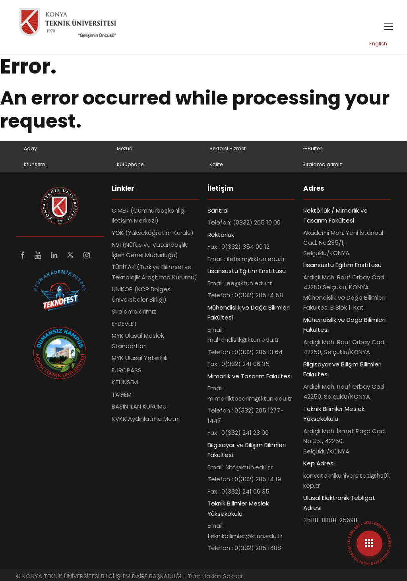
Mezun (124, 148)
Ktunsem (34, 164)
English (378, 43)
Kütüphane (130, 164)
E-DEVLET (124, 324)
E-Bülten (312, 148)
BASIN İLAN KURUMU (139, 406)
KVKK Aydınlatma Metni (146, 418)
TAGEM (122, 394)
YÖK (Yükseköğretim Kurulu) (153, 233)
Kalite (216, 164)
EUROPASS (126, 370)
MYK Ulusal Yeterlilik (140, 358)
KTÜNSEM (125, 382)
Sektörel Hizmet (227, 148)
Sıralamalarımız (322, 164)
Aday (30, 148)
